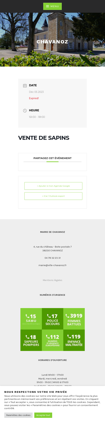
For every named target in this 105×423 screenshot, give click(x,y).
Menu (54, 6)
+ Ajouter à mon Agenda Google (53, 186)
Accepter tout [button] (43, 415)
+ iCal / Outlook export (53, 196)
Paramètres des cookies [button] (18, 415)
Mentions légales (52, 280)
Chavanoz (52, 42)
